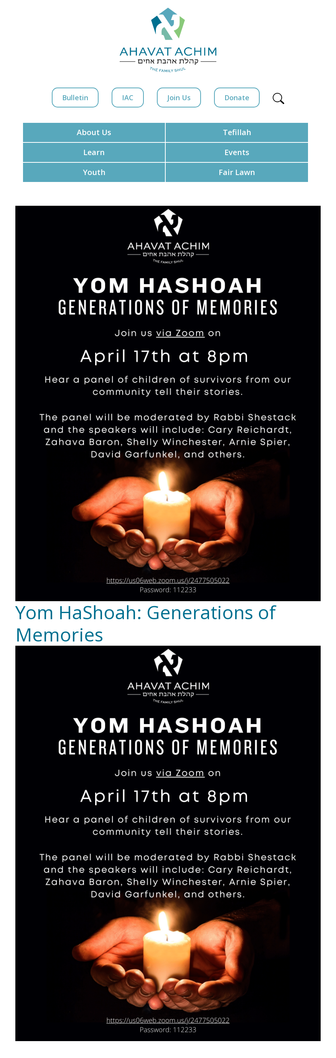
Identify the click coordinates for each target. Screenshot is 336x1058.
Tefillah (237, 132)
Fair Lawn (237, 172)
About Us (94, 132)
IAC (127, 97)
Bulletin (75, 97)
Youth (94, 172)
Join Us (179, 97)
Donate (236, 97)
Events (236, 152)
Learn (94, 152)
